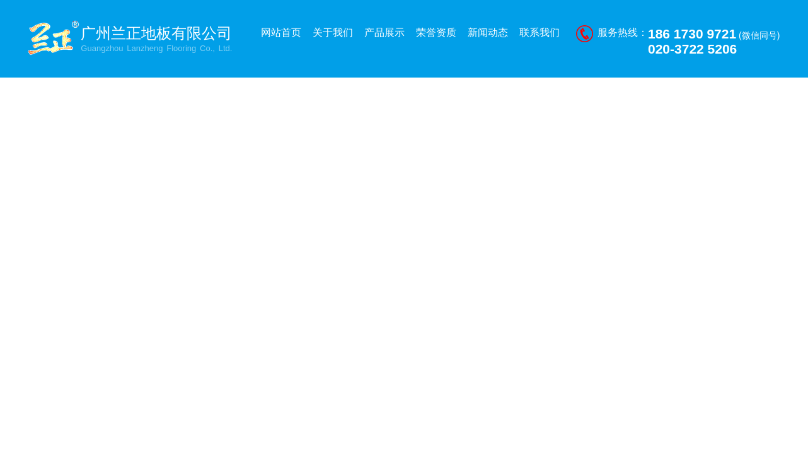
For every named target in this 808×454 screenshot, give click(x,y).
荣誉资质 (436, 32)
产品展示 (384, 32)
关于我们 (333, 32)
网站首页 (281, 32)
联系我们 (539, 32)
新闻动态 (488, 32)
